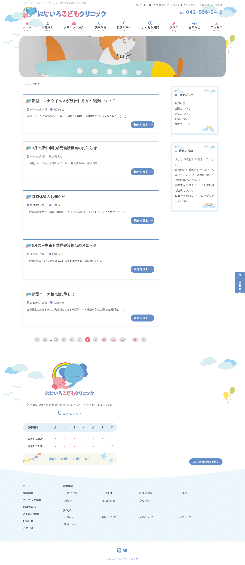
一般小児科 (70, 491)
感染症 (68, 498)
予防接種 (107, 491)
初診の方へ (124, 26)
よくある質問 (150, 26)
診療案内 (100, 26)
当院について (182, 108)
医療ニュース (182, 123)
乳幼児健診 (145, 491)
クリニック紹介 (74, 26)
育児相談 (144, 498)
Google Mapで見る (206, 460)
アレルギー (183, 491)
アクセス (216, 26)
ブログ (174, 26)
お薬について (182, 118)
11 (113, 338)
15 (135, 338)
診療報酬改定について (187, 178)
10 (104, 338)
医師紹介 (47, 26)
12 (122, 338)
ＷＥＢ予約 (240, 282)
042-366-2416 (69, 411)
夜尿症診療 (108, 498)
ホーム (27, 26)
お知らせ (194, 26)
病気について (182, 113)
